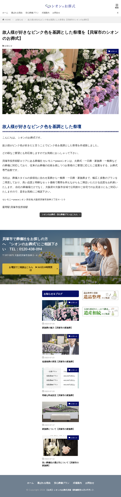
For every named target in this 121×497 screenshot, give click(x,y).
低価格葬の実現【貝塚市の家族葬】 (59, 361)
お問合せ (63, 12)
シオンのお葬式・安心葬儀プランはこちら (60, 214)
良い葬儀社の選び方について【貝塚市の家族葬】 (59, 464)
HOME (8, 19)
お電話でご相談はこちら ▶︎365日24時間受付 (30, 268)
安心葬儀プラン (36, 12)
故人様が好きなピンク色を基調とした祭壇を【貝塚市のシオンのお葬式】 (59, 19)
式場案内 (51, 12)
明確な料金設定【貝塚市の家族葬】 (59, 395)
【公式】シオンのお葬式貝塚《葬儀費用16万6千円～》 (70, 489)
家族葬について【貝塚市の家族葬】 (59, 428)
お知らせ (19, 19)
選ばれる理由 (18, 12)
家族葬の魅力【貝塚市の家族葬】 (58, 327)
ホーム (5, 12)
